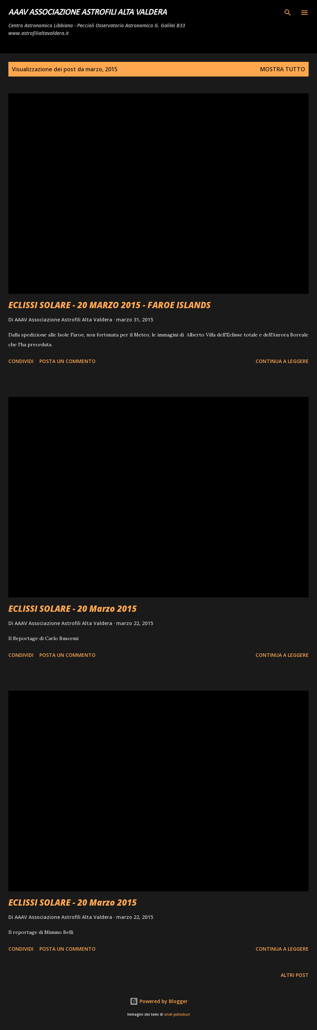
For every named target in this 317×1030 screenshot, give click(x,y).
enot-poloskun (177, 1014)
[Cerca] (288, 12)
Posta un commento (67, 361)
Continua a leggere (282, 361)
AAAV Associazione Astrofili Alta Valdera (87, 12)
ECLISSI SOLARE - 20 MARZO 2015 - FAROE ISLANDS (109, 305)
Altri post (295, 975)
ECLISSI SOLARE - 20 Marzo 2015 (72, 608)
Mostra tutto (282, 69)
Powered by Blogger (159, 1001)
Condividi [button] (20, 361)
